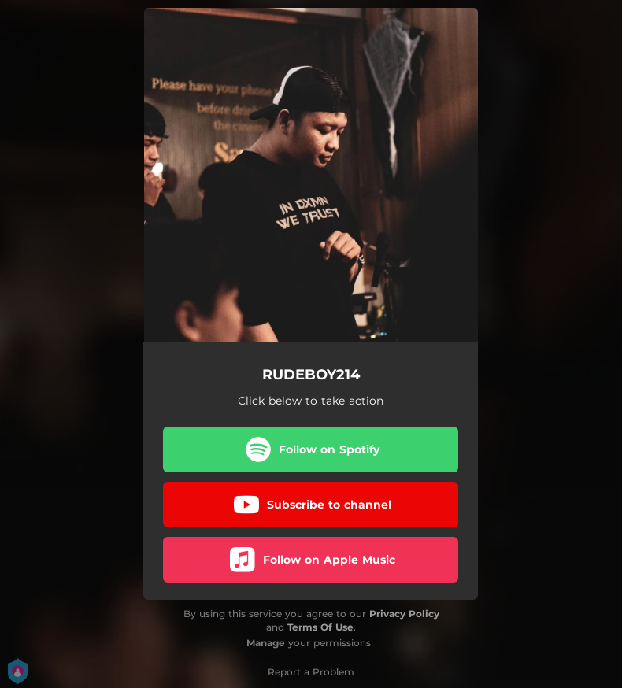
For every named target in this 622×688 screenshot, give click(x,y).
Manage (265, 643)
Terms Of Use (320, 627)
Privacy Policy (404, 614)
